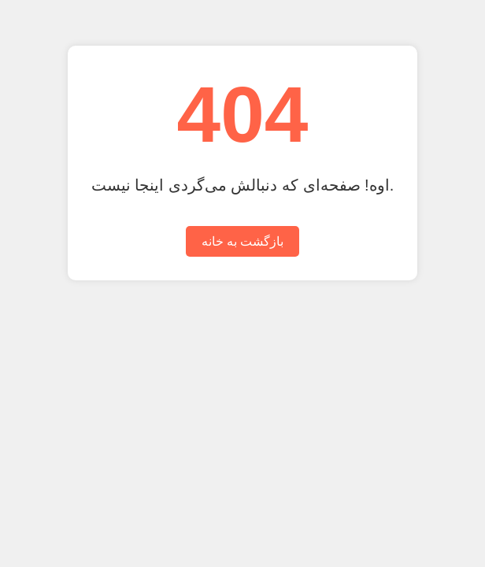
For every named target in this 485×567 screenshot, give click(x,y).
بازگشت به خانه (243, 241)
